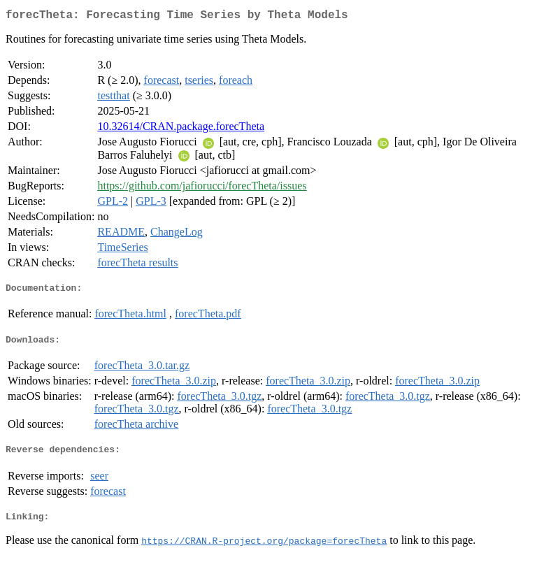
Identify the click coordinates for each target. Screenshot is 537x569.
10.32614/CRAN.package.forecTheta (180, 129)
